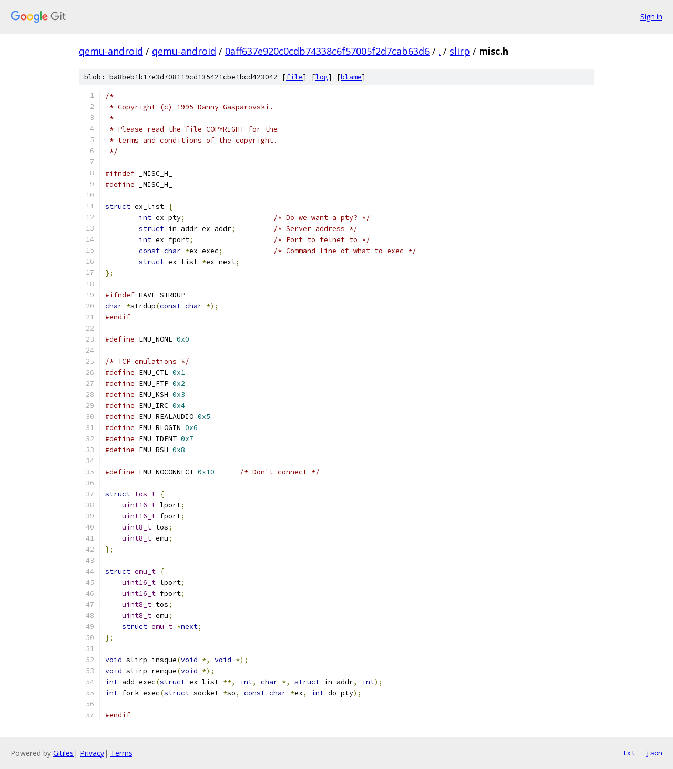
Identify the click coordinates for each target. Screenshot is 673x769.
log (321, 77)
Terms (121, 753)
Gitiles (63, 753)
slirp (460, 51)
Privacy (92, 753)
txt (629, 752)
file (294, 77)
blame (351, 77)
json (654, 752)
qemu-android (111, 51)
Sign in (651, 17)
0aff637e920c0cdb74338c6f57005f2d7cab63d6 (327, 51)
